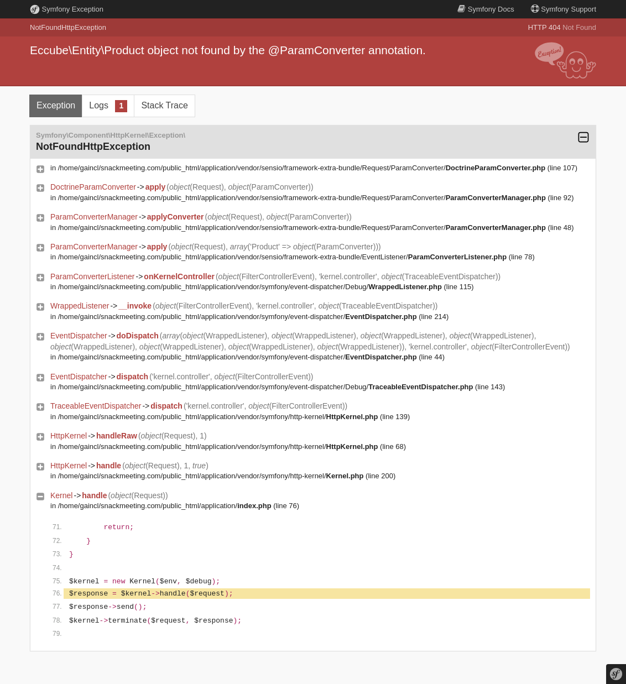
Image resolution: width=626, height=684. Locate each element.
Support (563, 9)
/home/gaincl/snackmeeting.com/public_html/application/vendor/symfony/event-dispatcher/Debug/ (250, 287)
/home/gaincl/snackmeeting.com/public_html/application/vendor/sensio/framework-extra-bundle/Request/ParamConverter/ (302, 168)
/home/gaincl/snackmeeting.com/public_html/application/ (165, 506)
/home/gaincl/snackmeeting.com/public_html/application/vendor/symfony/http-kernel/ (218, 417)
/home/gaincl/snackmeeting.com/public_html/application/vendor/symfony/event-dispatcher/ (237, 316)
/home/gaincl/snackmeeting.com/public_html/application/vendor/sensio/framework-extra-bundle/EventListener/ (282, 257)
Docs (485, 9)
